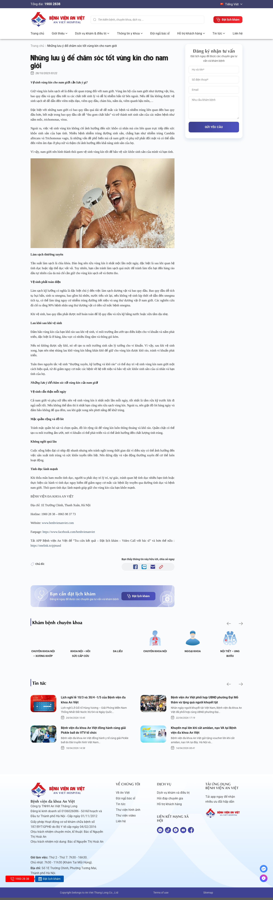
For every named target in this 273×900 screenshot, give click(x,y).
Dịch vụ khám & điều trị (90, 33)
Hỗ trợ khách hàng (189, 33)
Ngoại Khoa (193, 651)
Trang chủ (37, 33)
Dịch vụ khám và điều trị (173, 795)
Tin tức (217, 33)
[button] (228, 623)
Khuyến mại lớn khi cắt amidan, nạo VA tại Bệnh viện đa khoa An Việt (203, 732)
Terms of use (160, 894)
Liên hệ (237, 33)
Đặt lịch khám (138, 596)
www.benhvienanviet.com (58, 522)
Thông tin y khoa (128, 33)
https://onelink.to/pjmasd (46, 545)
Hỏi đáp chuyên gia (170, 800)
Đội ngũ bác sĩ (160, 33)
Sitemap (208, 894)
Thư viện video (126, 818)
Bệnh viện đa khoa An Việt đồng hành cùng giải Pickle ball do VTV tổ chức (93, 732)
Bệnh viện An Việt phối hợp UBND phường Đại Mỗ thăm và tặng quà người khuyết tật (205, 700)
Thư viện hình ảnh (128, 812)
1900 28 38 (19, 879)
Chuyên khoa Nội (155, 651)
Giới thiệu (58, 33)
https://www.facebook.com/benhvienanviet (69, 531)
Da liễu (118, 651)
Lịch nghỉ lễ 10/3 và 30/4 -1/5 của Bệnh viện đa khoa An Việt (94, 700)
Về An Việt (123, 795)
